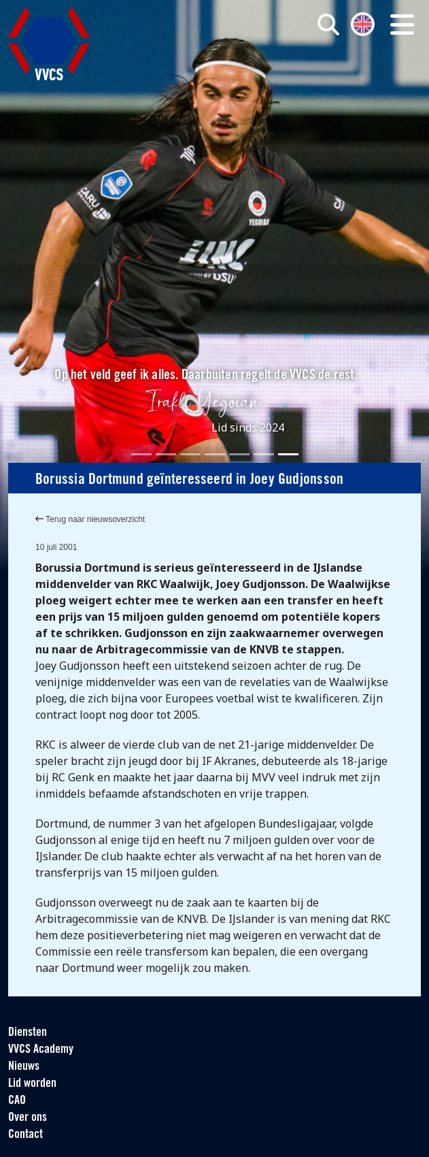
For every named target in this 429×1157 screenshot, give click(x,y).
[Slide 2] (166, 454)
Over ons (27, 1117)
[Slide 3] (190, 454)
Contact (25, 1134)
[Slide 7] (288, 454)
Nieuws (23, 1066)
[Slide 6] (264, 454)
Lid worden (32, 1083)
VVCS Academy (40, 1049)
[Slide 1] (141, 454)
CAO (17, 1100)
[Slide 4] (215, 454)
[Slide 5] (239, 454)
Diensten (27, 1032)
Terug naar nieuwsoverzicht (90, 519)
